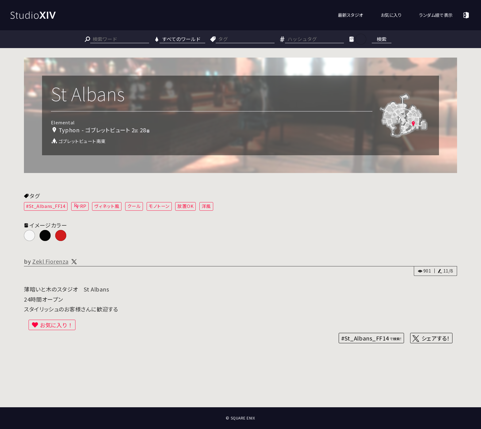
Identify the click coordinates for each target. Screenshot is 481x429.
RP (83, 206)
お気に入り (391, 15)
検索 (382, 39)
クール (134, 206)
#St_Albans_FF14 (45, 206)
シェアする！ (435, 338)
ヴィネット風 (106, 206)
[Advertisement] (240, 384)
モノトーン (159, 206)
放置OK (185, 206)
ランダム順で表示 (435, 15)
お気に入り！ (56, 325)
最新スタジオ (350, 15)
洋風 (206, 206)
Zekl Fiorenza (50, 261)
